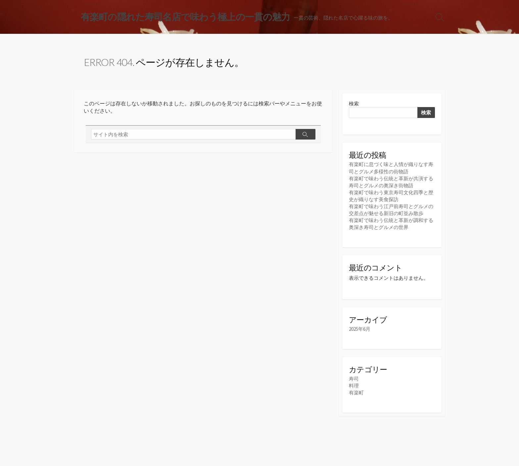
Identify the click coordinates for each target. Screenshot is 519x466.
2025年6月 (359, 329)
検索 (354, 103)
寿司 (354, 379)
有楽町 (356, 392)
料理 (354, 385)
